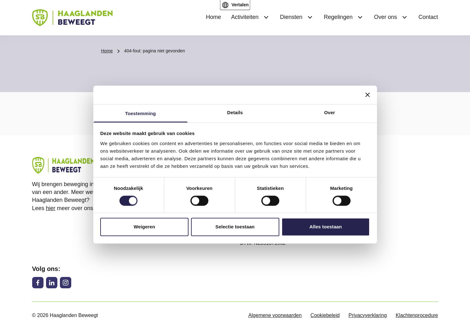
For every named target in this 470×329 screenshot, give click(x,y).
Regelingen (338, 17)
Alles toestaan (325, 227)
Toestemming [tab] (140, 113)
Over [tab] (329, 112)
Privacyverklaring (367, 315)
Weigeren (144, 227)
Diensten (291, 17)
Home (213, 17)
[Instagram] (65, 282)
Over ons (385, 17)
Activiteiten (244, 17)
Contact (428, 17)
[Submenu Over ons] (404, 17)
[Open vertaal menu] (235, 5)
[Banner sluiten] (367, 94)
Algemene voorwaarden (275, 315)
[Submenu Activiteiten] (266, 17)
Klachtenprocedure (417, 315)
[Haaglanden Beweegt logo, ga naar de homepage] (72, 18)
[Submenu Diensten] (310, 17)
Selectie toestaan (234, 227)
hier (50, 208)
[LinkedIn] (51, 282)
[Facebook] (38, 282)
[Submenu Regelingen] (360, 17)
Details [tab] (235, 112)
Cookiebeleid (325, 315)
